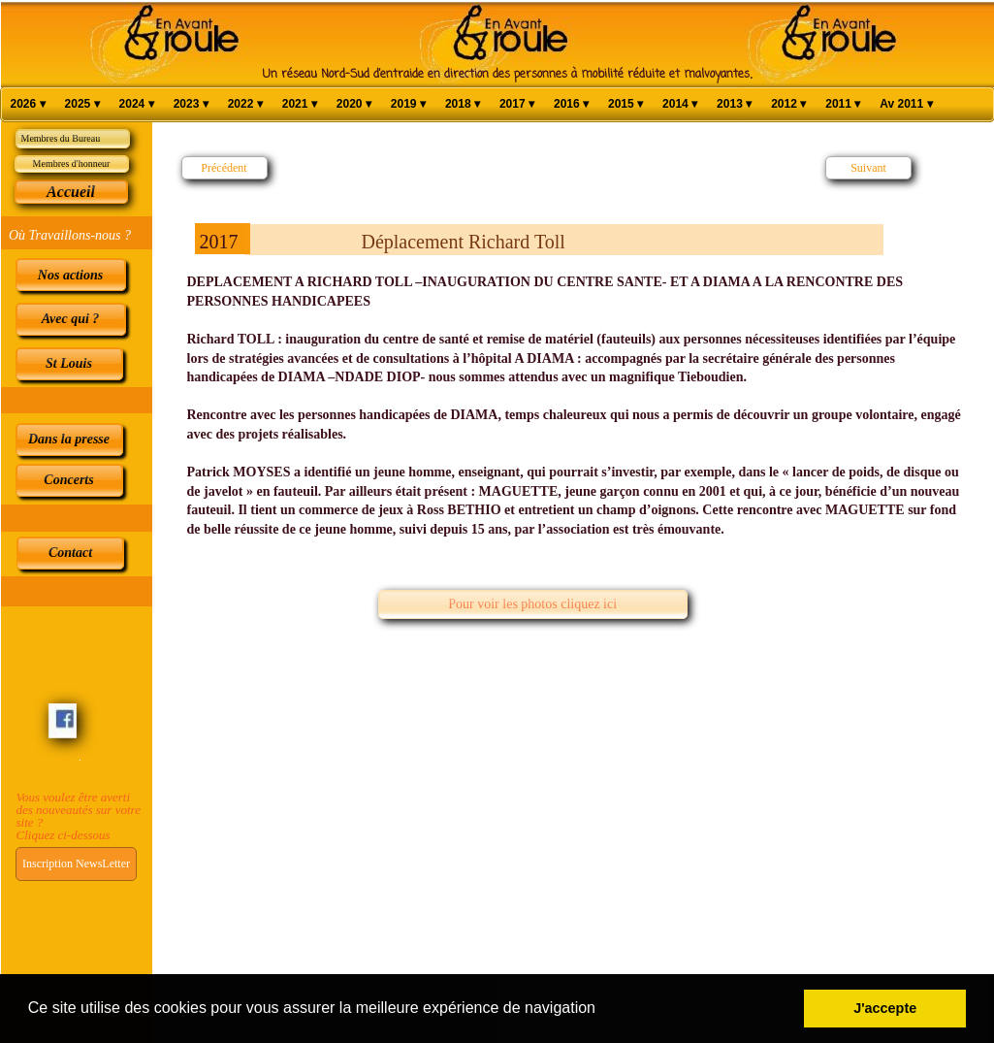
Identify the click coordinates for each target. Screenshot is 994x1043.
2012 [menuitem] (788, 104)
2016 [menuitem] (571, 104)
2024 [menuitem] (136, 104)
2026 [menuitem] (28, 104)
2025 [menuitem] (82, 104)
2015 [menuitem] (625, 104)
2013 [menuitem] (734, 104)
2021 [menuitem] (299, 104)
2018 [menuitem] (462, 104)
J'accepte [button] (884, 1008)
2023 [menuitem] (191, 104)
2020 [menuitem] (354, 104)
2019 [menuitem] (408, 104)
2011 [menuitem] (842, 104)
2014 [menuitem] (679, 104)
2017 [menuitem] (516, 104)
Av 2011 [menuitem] (906, 104)
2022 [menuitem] (245, 104)
